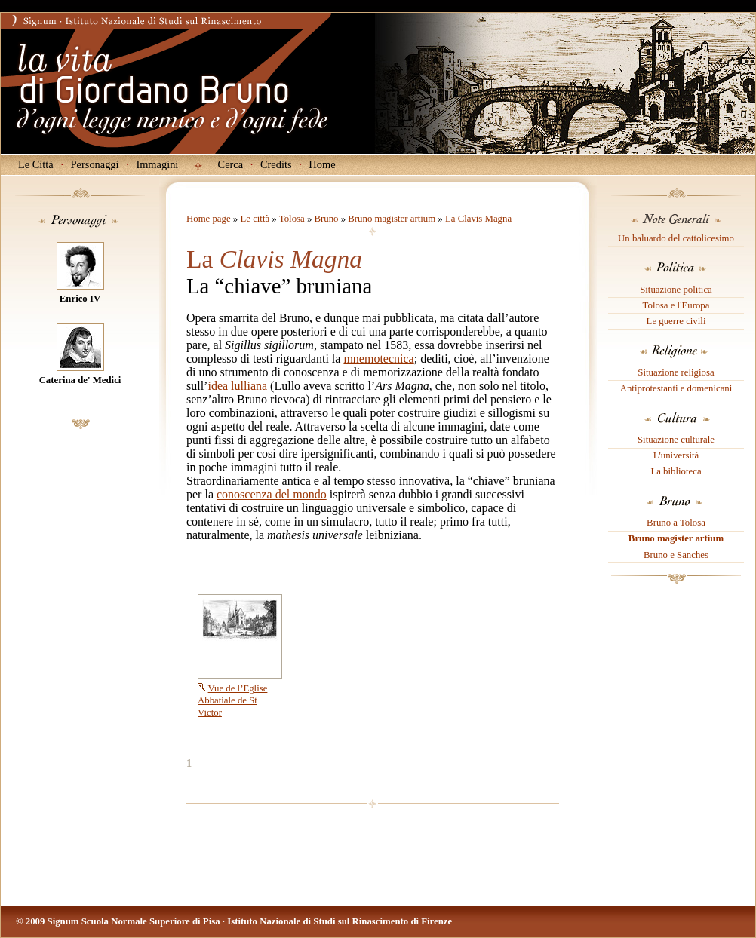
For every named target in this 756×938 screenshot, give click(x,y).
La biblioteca (675, 471)
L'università (676, 455)
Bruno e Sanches (676, 555)
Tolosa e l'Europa (676, 305)
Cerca (231, 164)
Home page (208, 218)
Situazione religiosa (676, 372)
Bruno (326, 218)
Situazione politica (676, 289)
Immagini (157, 164)
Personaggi (95, 164)
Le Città (36, 164)
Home (322, 164)
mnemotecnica (378, 358)
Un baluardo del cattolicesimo (676, 238)
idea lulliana (237, 385)
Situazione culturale (676, 439)
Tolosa (292, 218)
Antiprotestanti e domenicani (676, 388)
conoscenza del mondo (272, 494)
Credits (276, 164)
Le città (254, 218)
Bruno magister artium (676, 538)
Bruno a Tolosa (676, 522)
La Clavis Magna (478, 218)
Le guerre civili (676, 321)
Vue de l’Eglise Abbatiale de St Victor (232, 700)
